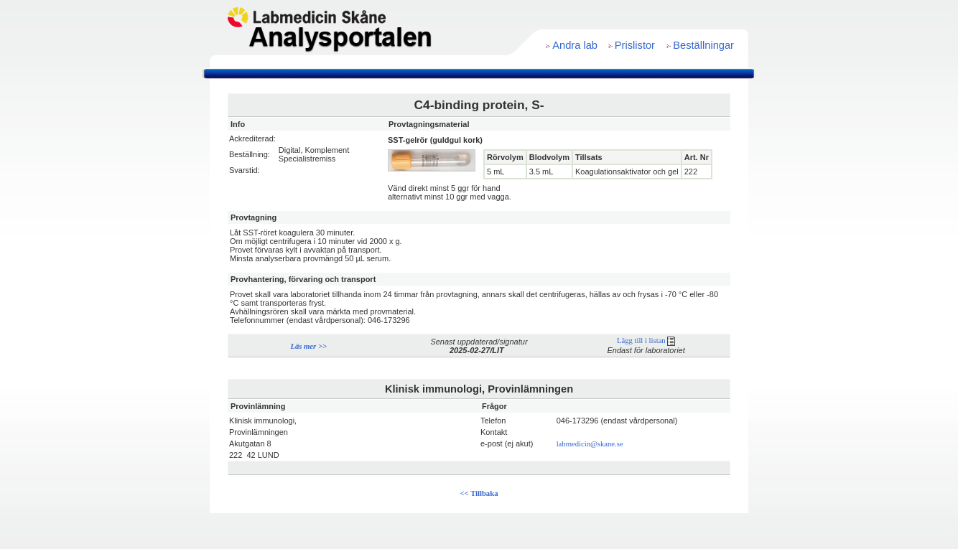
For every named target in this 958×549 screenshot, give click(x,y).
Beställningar (703, 45)
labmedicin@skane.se (590, 444)
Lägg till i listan (646, 340)
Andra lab (574, 45)
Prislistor (635, 45)
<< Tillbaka (479, 493)
